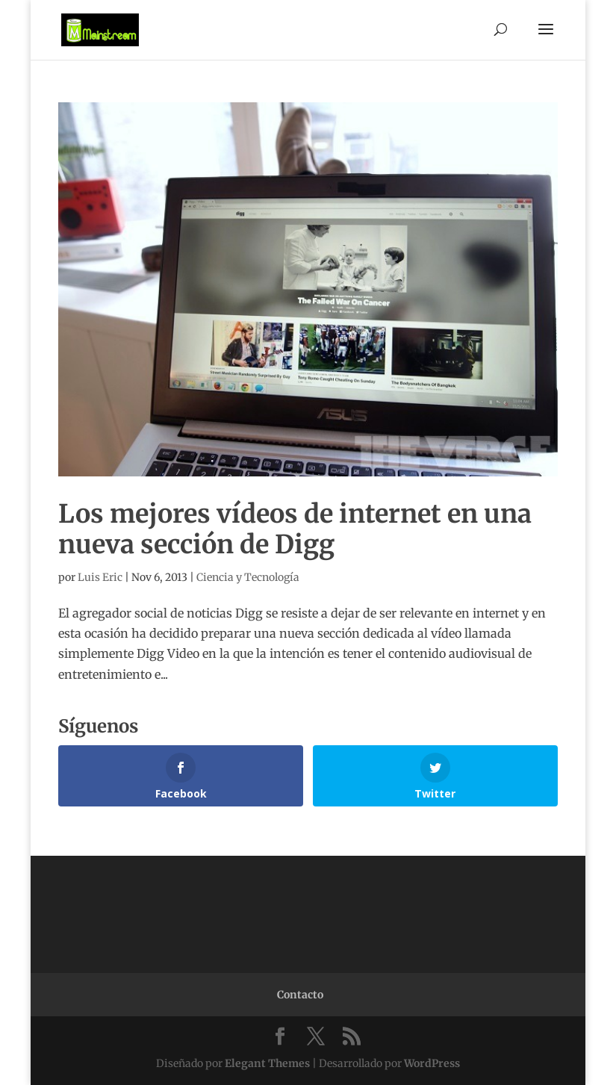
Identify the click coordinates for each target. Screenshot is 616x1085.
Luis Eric (100, 577)
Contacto (300, 994)
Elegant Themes (267, 1063)
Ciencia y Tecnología (247, 577)
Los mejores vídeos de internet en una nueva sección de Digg (295, 529)
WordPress (432, 1063)
